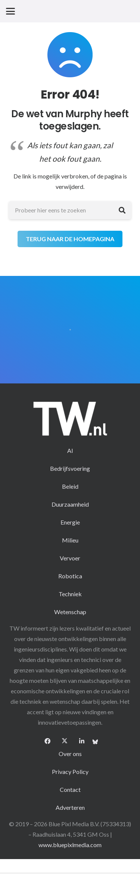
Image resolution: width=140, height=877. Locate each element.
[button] (10, 11)
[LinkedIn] (81, 741)
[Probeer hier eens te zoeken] (70, 210)
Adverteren (70, 807)
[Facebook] (47, 741)
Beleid (70, 486)
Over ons (70, 753)
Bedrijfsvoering (70, 468)
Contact (70, 789)
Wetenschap (70, 611)
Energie (70, 522)
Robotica (70, 575)
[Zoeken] (122, 210)
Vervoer (70, 558)
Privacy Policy (70, 771)
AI (70, 450)
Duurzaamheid (70, 504)
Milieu (70, 540)
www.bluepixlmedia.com (70, 844)
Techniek (70, 593)
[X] (64, 741)
